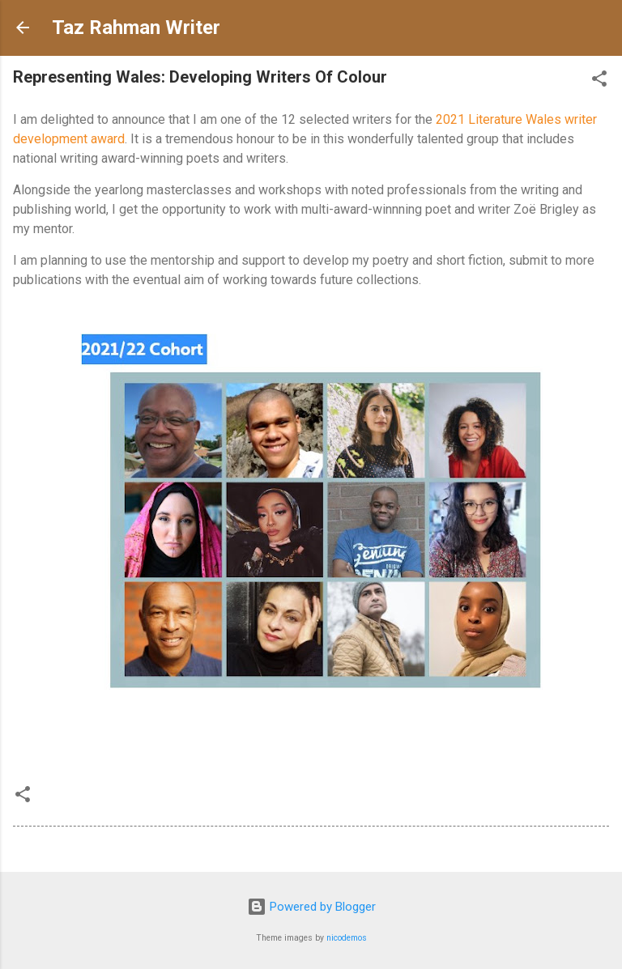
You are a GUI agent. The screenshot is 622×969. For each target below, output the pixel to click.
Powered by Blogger (311, 906)
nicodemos (346, 938)
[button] (599, 81)
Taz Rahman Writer (136, 27)
